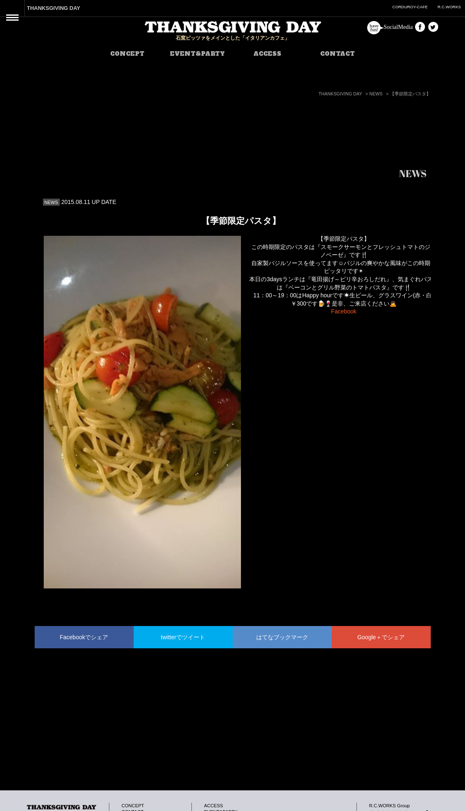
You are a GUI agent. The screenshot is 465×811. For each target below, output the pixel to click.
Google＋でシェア (381, 637)
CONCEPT (127, 54)
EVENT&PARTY (197, 54)
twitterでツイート (183, 637)
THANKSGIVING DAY (53, 8)
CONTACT (337, 54)
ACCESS (267, 54)
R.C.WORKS (449, 7)
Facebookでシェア (84, 637)
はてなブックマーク (282, 637)
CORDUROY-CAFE (410, 7)
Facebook (343, 311)
